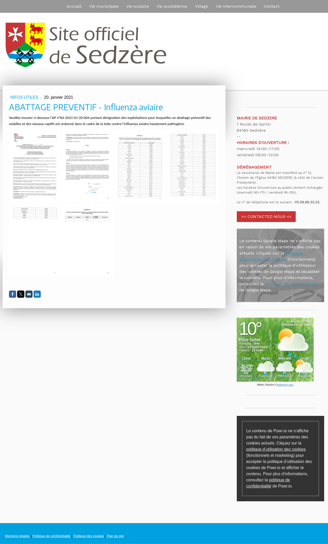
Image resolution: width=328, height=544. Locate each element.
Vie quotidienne (172, 6)
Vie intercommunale (236, 6)
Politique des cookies (88, 536)
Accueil (74, 6)
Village (201, 6)
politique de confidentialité (291, 283)
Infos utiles (24, 97)
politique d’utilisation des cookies (276, 449)
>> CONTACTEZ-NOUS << (266, 216)
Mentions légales (17, 536)
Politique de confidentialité (51, 536)
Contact (271, 6)
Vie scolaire (137, 6)
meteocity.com (285, 384)
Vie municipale (104, 6)
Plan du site (115, 536)
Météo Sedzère (265, 384)
